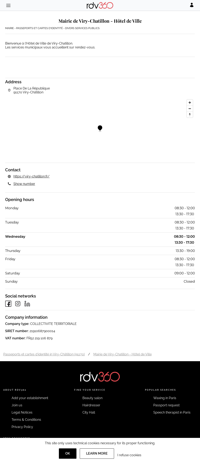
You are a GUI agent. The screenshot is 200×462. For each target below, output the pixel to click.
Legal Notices (22, 412)
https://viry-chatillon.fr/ (31, 176)
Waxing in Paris (164, 398)
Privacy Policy (22, 427)
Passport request (166, 405)
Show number (24, 184)
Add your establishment (30, 398)
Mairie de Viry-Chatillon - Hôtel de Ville (122, 354)
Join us (17, 405)
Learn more (97, 453)
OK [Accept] (67, 453)
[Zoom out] (190, 109)
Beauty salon (92, 398)
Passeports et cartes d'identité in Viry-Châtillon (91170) (44, 354)
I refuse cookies (129, 455)
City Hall (88, 412)
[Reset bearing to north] (190, 115)
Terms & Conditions (26, 420)
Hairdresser (91, 405)
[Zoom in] (190, 103)
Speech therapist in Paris (171, 412)
